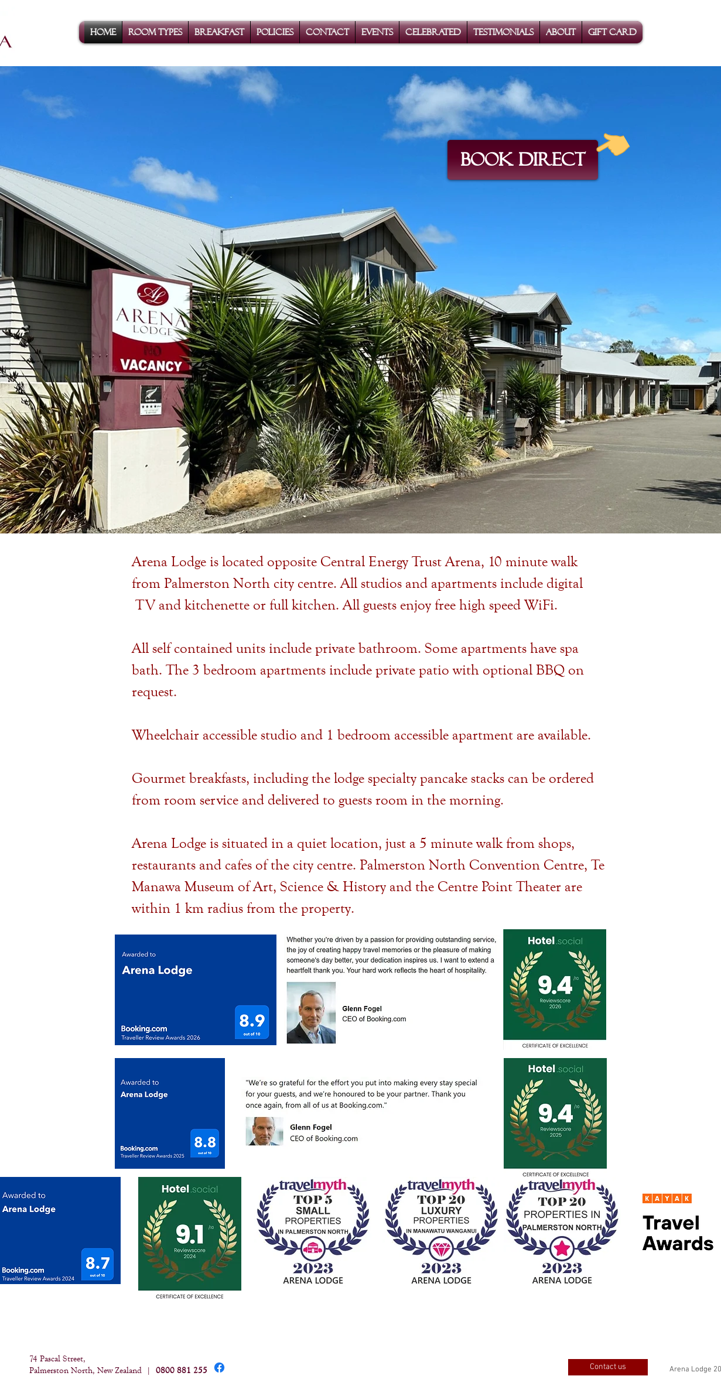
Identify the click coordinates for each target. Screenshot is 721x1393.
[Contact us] (608, 1367)
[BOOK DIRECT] (522, 160)
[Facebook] (219, 1367)
